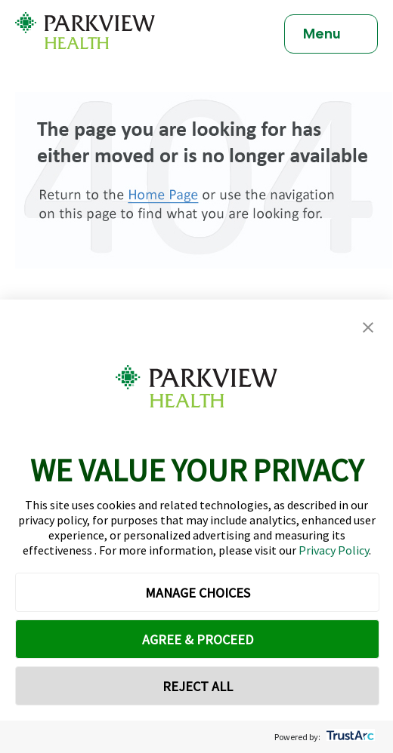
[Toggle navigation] (331, 34)
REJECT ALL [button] (197, 686)
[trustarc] (348, 736)
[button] (368, 327)
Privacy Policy (334, 550)
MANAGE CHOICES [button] (197, 592)
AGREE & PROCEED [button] (197, 639)
